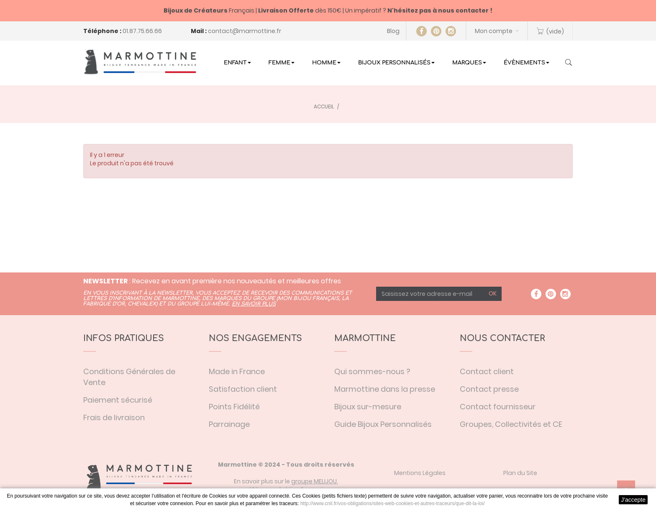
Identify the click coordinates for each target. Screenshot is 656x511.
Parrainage (229, 424)
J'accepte (633, 499)
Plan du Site (520, 473)
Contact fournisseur (498, 406)
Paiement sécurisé (117, 400)
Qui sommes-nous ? (372, 371)
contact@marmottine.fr (244, 31)
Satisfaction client (243, 389)
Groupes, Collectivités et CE (511, 424)
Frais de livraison (114, 417)
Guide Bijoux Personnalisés (383, 424)
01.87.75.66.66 (142, 31)
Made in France (237, 371)
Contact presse (489, 389)
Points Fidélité (234, 406)
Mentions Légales (420, 473)
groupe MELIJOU (314, 481)
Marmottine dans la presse (384, 389)
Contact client (487, 371)
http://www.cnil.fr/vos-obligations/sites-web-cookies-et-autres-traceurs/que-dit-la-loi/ (392, 503)
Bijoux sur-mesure (367, 406)
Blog (393, 31)
